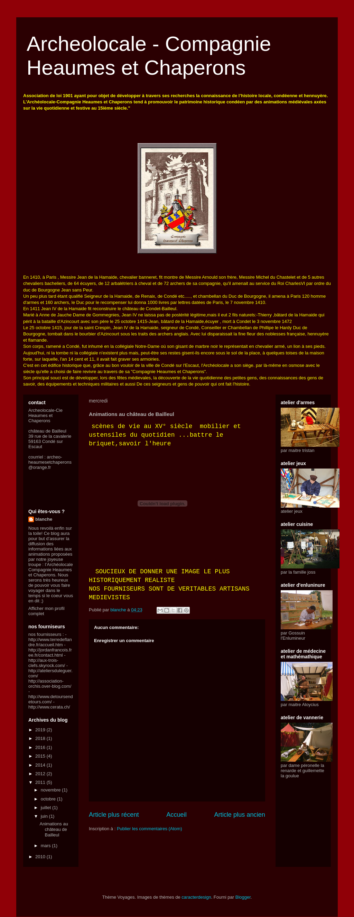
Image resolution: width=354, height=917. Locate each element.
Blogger (243, 897)
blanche (43, 519)
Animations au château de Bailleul (53, 829)
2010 (41, 856)
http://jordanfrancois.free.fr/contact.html (50, 652)
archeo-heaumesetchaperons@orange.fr (50, 462)
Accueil (176, 814)
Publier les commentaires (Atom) (149, 828)
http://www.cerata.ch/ (49, 707)
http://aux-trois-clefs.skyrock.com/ (46, 663)
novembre (51, 790)
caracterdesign (196, 897)
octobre (49, 799)
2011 (41, 782)
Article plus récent (114, 814)
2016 (41, 747)
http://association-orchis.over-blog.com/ (49, 683)
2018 (41, 738)
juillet (46, 807)
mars (46, 845)
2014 (41, 765)
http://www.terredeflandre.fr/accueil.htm (50, 642)
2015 (41, 756)
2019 (41, 729)
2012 (41, 773)
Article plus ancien (239, 814)
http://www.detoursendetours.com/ (50, 699)
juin (45, 816)
